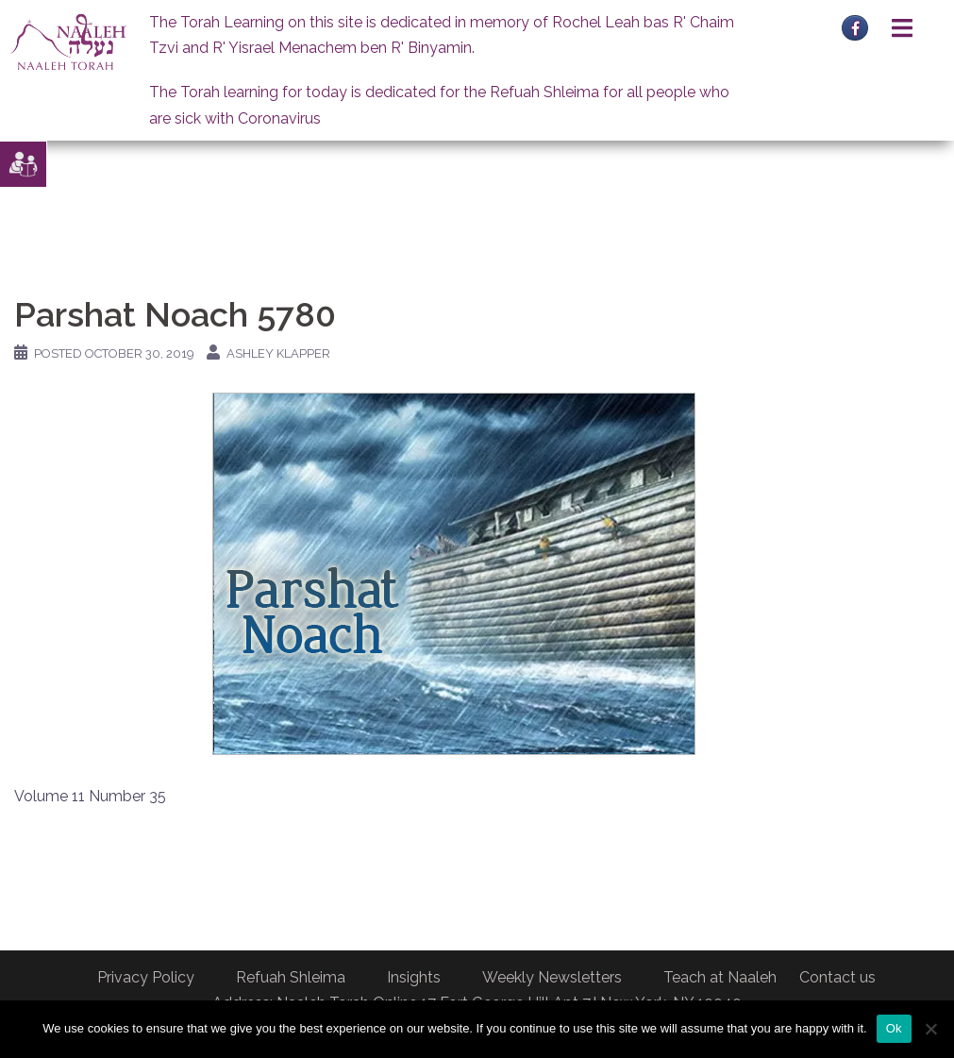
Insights (414, 977)
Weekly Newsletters (552, 977)
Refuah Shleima (290, 977)
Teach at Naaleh (720, 977)
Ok (894, 1028)
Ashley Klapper (278, 353)
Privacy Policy (145, 977)
